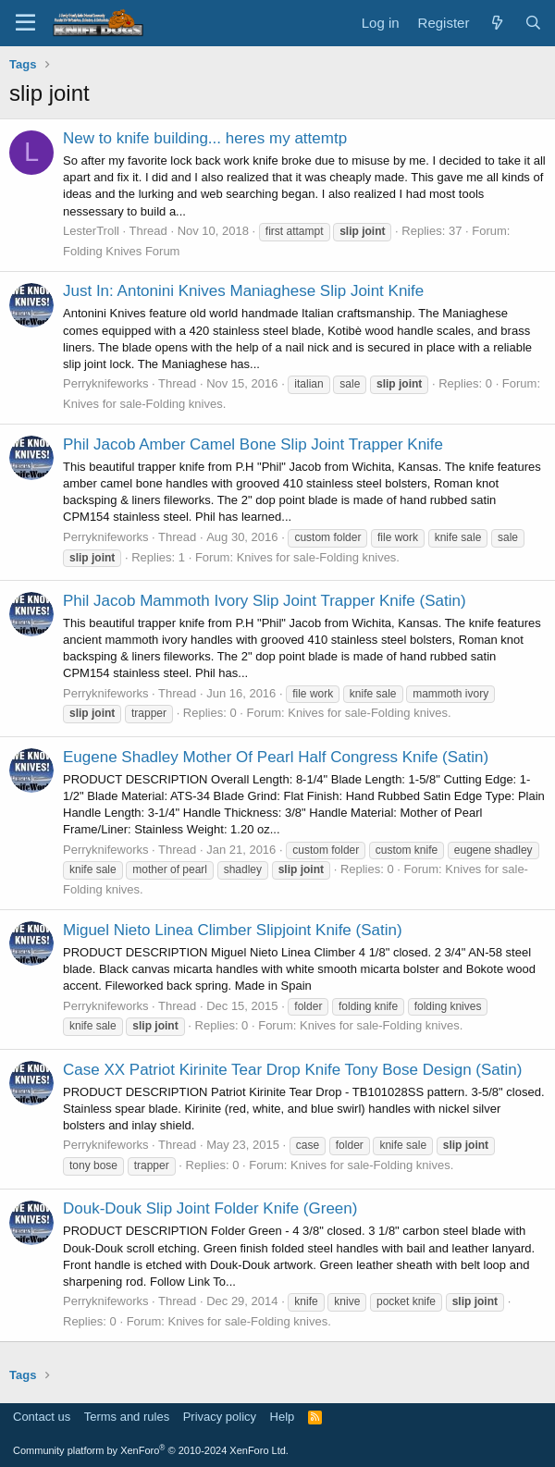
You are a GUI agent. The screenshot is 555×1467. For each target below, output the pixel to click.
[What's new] (496, 23)
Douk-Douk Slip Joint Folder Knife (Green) (210, 1208)
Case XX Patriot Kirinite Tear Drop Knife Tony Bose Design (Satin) (292, 1070)
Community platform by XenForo (151, 1450)
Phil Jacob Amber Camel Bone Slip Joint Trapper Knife (253, 444)
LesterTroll (91, 231)
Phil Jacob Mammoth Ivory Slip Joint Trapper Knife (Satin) (264, 601)
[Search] (533, 23)
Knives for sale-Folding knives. (144, 404)
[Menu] (25, 23)
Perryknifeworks (105, 383)
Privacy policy (219, 1417)
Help (282, 1417)
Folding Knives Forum (121, 251)
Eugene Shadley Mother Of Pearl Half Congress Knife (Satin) (275, 757)
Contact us (41, 1417)
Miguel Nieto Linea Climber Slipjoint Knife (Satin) (232, 930)
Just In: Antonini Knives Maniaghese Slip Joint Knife (243, 291)
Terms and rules (126, 1417)
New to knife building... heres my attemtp (205, 138)
